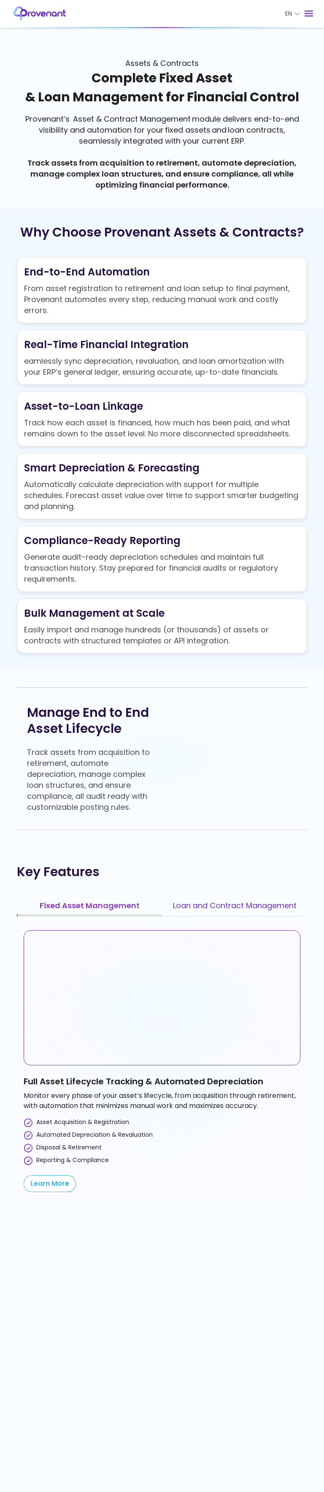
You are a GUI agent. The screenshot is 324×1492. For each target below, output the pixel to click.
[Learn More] (50, 1183)
